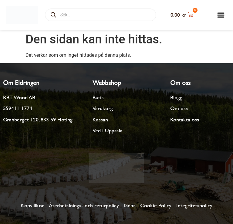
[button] (221, 15)
